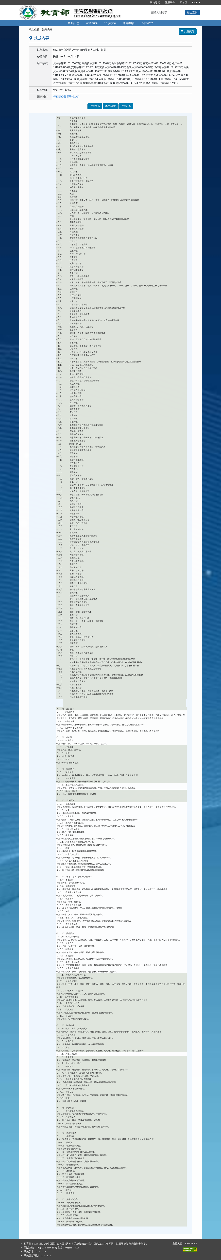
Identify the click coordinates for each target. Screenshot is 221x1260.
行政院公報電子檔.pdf (65, 96)
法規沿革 (126, 106)
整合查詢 (192, 12)
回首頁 (183, 2)
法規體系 (92, 23)
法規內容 (95, 106)
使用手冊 (170, 2)
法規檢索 (110, 23)
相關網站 (147, 23)
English (196, 2)
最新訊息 (73, 23)
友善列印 (188, 31)
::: (144, 2)
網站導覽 (155, 2)
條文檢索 (110, 106)
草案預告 (129, 23)
